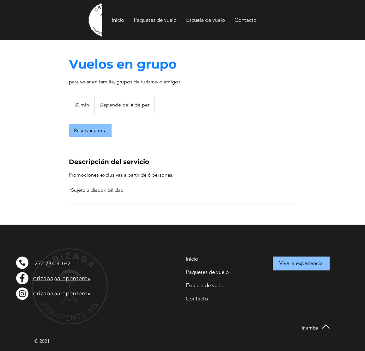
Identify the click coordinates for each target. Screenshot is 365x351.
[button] (245, 20)
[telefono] (22, 263)
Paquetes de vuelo (207, 272)
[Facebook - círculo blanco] (22, 278)
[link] (90, 130)
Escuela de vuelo (205, 285)
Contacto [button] (197, 298)
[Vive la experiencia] (301, 263)
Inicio (192, 259)
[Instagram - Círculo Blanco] (22, 293)
